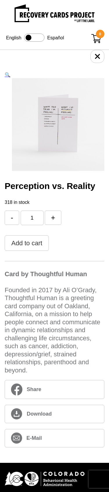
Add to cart (26, 243)
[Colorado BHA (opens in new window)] (54, 479)
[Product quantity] (32, 218)
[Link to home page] (54, 14)
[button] (7, 74)
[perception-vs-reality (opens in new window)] (54, 414)
